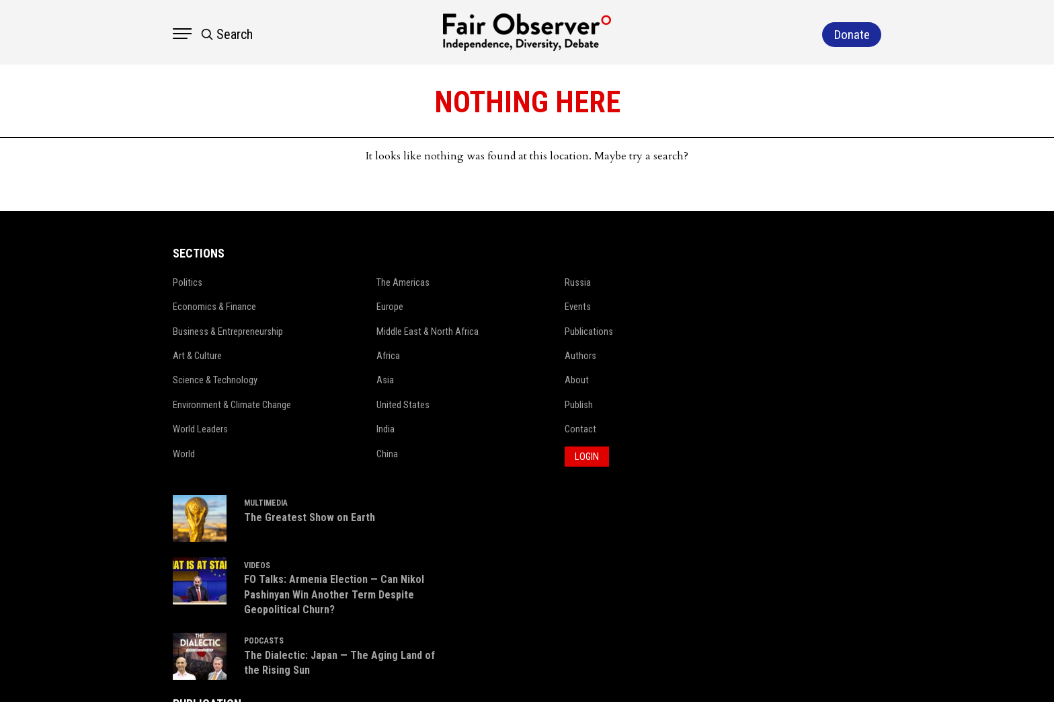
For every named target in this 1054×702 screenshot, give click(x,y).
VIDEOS (655, 347)
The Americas (349, 282)
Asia (332, 380)
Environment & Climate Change (184, 405)
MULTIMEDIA (664, 283)
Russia (518, 282)
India (332, 429)
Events (518, 307)
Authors (521, 356)
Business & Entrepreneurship (179, 331)
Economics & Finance (166, 307)
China (334, 454)
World (135, 454)
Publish (519, 405)
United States (349, 405)
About (517, 380)
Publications (529, 331)
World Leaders (151, 429)
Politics (138, 282)
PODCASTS (662, 439)
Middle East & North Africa (374, 331)
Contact (521, 429)
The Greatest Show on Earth (707, 296)
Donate (872, 549)
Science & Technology (166, 380)
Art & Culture (149, 356)
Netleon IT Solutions (897, 671)
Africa (335, 356)
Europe (336, 307)
